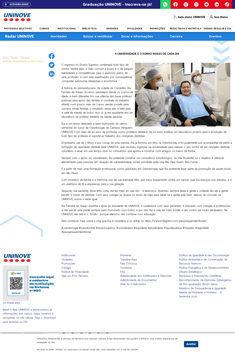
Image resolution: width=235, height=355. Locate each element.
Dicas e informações (137, 36)
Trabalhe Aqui (128, 259)
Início (6, 57)
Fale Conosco (128, 263)
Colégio (66, 267)
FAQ (122, 271)
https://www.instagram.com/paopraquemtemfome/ (176, 221)
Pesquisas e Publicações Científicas (200, 275)
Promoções (68, 263)
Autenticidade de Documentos (138, 280)
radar (14, 57)
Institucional (68, 255)
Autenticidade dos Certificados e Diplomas (146, 275)
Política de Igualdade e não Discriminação (204, 255)
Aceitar (191, 344)
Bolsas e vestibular (98, 36)
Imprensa (125, 255)
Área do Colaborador (133, 284)
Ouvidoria (126, 267)
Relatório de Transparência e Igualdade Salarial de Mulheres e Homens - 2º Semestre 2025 (202, 292)
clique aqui (13, 302)
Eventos (215, 36)
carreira (24, 57)
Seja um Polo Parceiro (75, 275)
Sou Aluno (219, 17)
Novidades (59, 36)
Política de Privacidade (75, 271)
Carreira (176, 36)
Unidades (67, 259)
